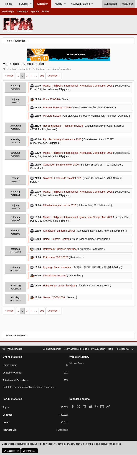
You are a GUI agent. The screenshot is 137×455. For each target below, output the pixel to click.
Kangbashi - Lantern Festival (59, 230)
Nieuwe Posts (76, 362)
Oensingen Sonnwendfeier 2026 (61, 164)
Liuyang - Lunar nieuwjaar (57, 267)
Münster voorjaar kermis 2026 (59, 205)
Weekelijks (22, 11)
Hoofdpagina (122, 349)
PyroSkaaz (62, 429)
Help (110, 349)
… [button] (36, 75)
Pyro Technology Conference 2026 (62, 139)
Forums (23, 3)
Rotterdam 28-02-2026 (55, 257)
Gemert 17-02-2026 (54, 297)
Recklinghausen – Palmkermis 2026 (63, 125)
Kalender (42, 3)
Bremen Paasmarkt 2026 (57, 107)
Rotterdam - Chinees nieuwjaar (60, 249)
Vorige (10, 75)
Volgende (52, 75)
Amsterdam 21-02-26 (54, 275)
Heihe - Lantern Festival (56, 239)
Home (8, 3)
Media (58, 3)
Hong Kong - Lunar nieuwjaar (59, 285)
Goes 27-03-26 (51, 99)
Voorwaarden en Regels (76, 349)
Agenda (35, 11)
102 (42, 75)
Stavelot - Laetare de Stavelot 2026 (62, 178)
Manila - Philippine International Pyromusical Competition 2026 (77, 85)
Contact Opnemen (52, 349)
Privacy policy (98, 349)
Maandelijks (8, 11)
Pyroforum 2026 (52, 115)
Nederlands (14, 349)
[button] (30, 4)
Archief (45, 11)
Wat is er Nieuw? (79, 356)
